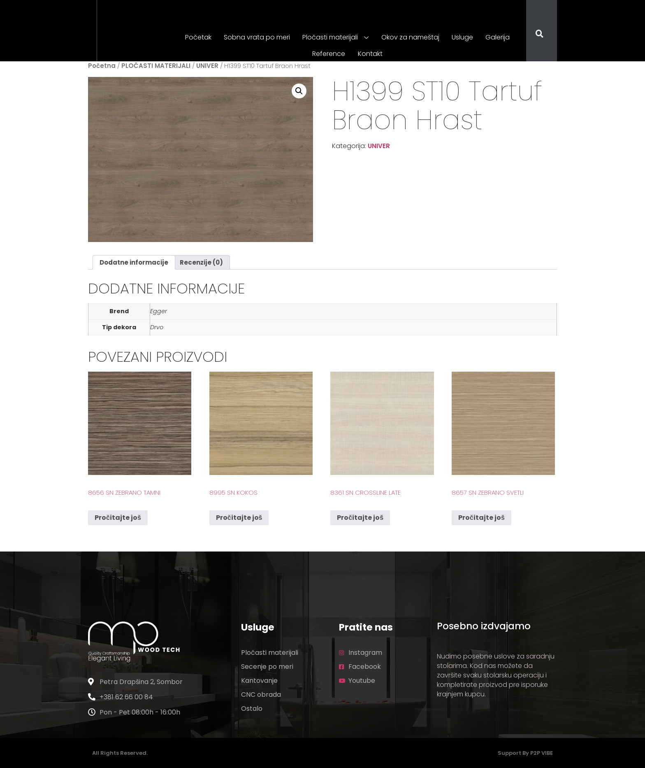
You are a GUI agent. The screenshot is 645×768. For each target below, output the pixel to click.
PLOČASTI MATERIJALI (155, 65)
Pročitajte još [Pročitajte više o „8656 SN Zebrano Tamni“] (118, 517)
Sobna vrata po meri (257, 37)
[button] (299, 91)
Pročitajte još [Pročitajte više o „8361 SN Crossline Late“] (360, 517)
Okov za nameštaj (410, 37)
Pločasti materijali (336, 38)
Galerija (497, 37)
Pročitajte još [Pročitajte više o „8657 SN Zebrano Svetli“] (481, 517)
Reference (329, 53)
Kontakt (370, 53)
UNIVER (207, 65)
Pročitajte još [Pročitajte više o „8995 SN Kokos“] (239, 517)
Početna (102, 65)
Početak (199, 37)
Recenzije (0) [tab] (201, 262)
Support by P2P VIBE (525, 753)
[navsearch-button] (534, 34)
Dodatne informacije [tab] (134, 262)
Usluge (462, 37)
